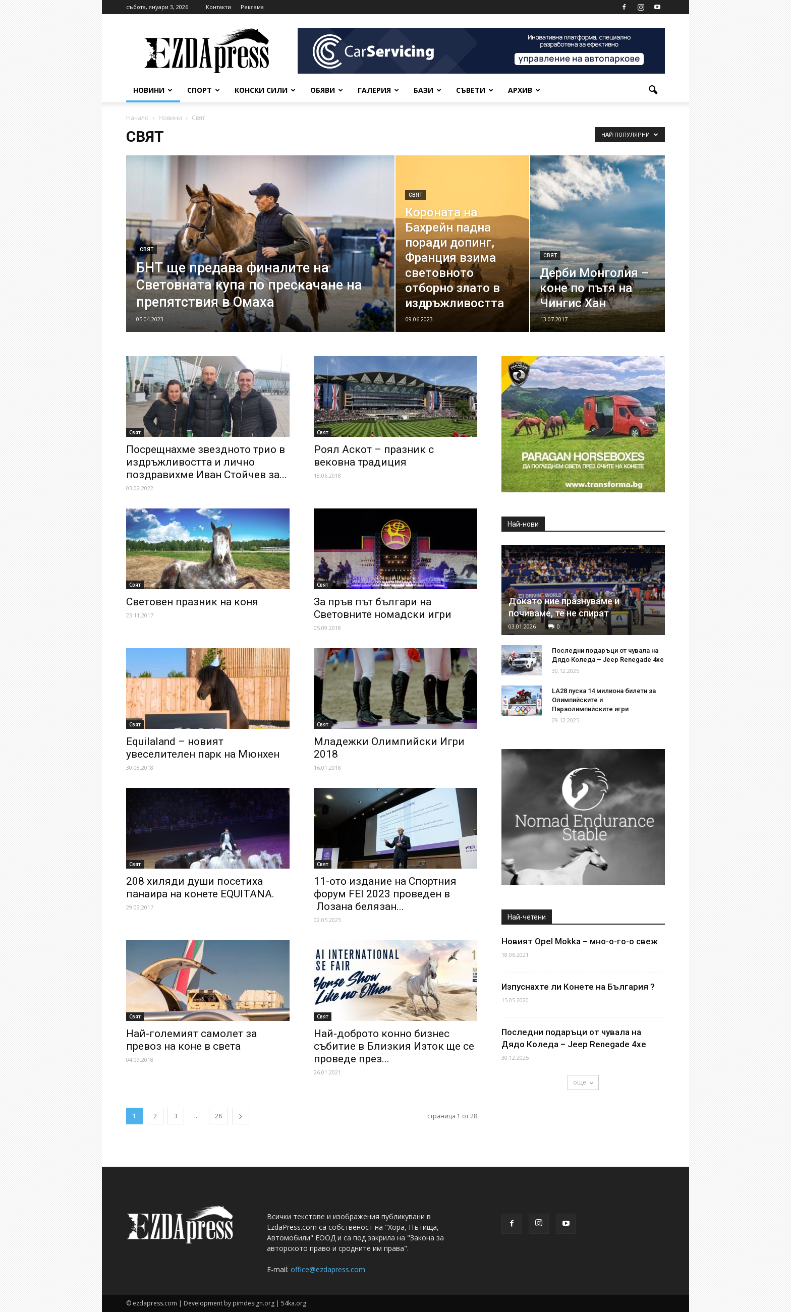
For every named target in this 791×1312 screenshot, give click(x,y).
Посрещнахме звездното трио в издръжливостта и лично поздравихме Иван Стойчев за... (206, 462)
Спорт (203, 90)
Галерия (378, 90)
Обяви (326, 90)
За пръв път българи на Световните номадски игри (382, 608)
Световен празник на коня (192, 602)
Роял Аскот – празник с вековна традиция (374, 455)
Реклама (252, 7)
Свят (146, 249)
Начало (137, 117)
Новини (153, 90)
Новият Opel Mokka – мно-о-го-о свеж (579, 941)
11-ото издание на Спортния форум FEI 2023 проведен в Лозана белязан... (385, 893)
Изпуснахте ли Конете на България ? (578, 987)
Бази (427, 90)
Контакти (218, 7)
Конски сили (265, 90)
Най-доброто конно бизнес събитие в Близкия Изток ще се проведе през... (394, 1046)
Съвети (474, 90)
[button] (653, 90)
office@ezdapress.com (328, 1269)
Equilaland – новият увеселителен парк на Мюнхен (202, 747)
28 (218, 1116)
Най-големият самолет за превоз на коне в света (191, 1040)
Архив (524, 90)
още (583, 1082)
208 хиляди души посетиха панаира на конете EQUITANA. (200, 887)
